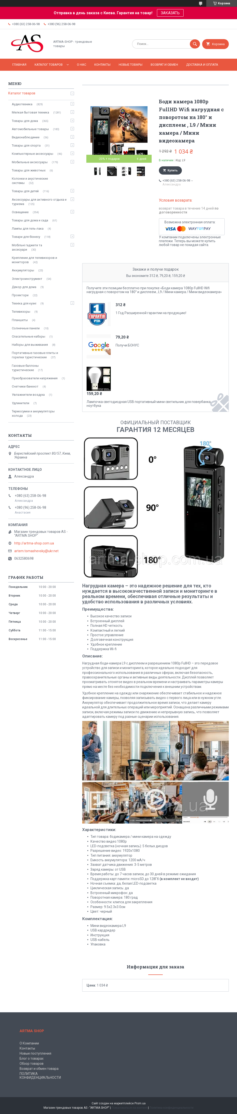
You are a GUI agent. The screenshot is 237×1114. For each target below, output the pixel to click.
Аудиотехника (22, 104)
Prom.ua (140, 1103)
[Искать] (195, 44)
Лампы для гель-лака (28, 228)
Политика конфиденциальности (171, 1107)
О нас (81, 64)
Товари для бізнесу (26, 237)
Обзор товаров (32, 1063)
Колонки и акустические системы (30, 181)
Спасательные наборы (28, 336)
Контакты (102, 64)
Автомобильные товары (30, 129)
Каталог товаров (21, 93)
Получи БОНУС (127, 345)
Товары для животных (28, 170)
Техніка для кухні (24, 303)
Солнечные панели (26, 328)
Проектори (20, 295)
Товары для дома (25, 121)
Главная (19, 64)
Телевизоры (21, 311)
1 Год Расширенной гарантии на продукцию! (151, 313)
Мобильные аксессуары (30, 162)
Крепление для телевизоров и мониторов (34, 260)
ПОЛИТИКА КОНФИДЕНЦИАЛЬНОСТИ (40, 1075)
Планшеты (20, 320)
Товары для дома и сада (30, 220)
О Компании (29, 1043)
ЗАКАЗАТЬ (170, 13)
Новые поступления (35, 1053)
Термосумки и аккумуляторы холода (33, 413)
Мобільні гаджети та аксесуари (27, 247)
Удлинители (20, 403)
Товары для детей (25, 191)
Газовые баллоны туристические (25, 368)
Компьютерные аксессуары (32, 153)
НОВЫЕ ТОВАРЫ (130, 64)
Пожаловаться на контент (129, 1107)
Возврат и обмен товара (39, 1069)
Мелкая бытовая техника (30, 112)
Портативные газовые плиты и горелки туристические (35, 355)
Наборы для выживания (30, 344)
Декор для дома (24, 287)
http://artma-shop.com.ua (34, 543)
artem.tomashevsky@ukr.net (36, 551)
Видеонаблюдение (25, 137)
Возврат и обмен (164, 64)
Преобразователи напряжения (35, 378)
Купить (173, 170)
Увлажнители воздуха (28, 394)
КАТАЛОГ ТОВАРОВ (49, 64)
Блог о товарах (32, 1058)
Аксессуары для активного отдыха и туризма (39, 202)
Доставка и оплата (202, 64)
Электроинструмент (27, 279)
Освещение (20, 212)
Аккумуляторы (23, 270)
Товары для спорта (26, 145)
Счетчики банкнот (25, 386)
